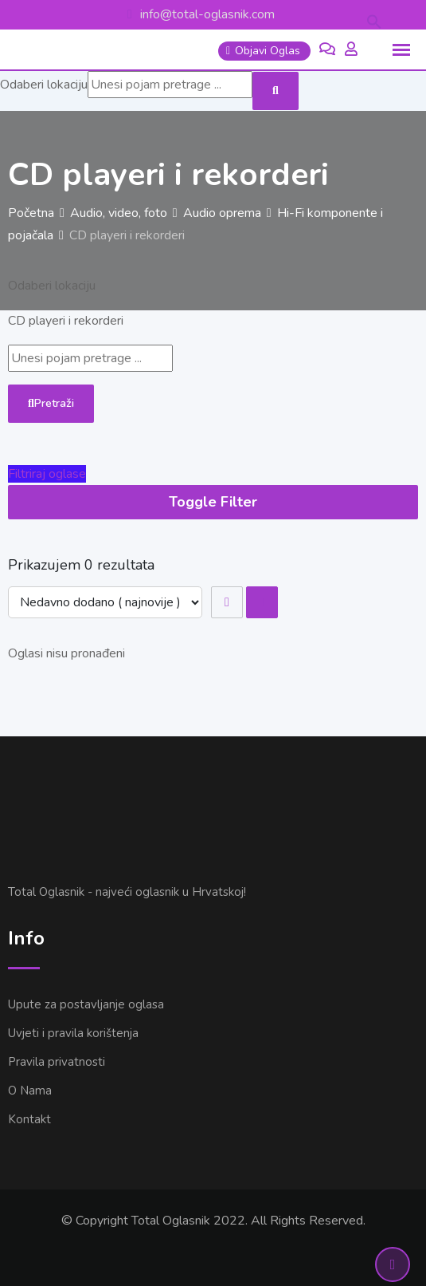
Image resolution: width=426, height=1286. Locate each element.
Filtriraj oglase (47, 474)
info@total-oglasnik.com (207, 14)
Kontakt (29, 1119)
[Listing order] (105, 602)
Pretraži (51, 403)
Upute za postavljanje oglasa (86, 1004)
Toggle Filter (213, 501)
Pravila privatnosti (56, 1062)
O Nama (30, 1091)
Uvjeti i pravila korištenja (73, 1033)
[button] (374, 21)
